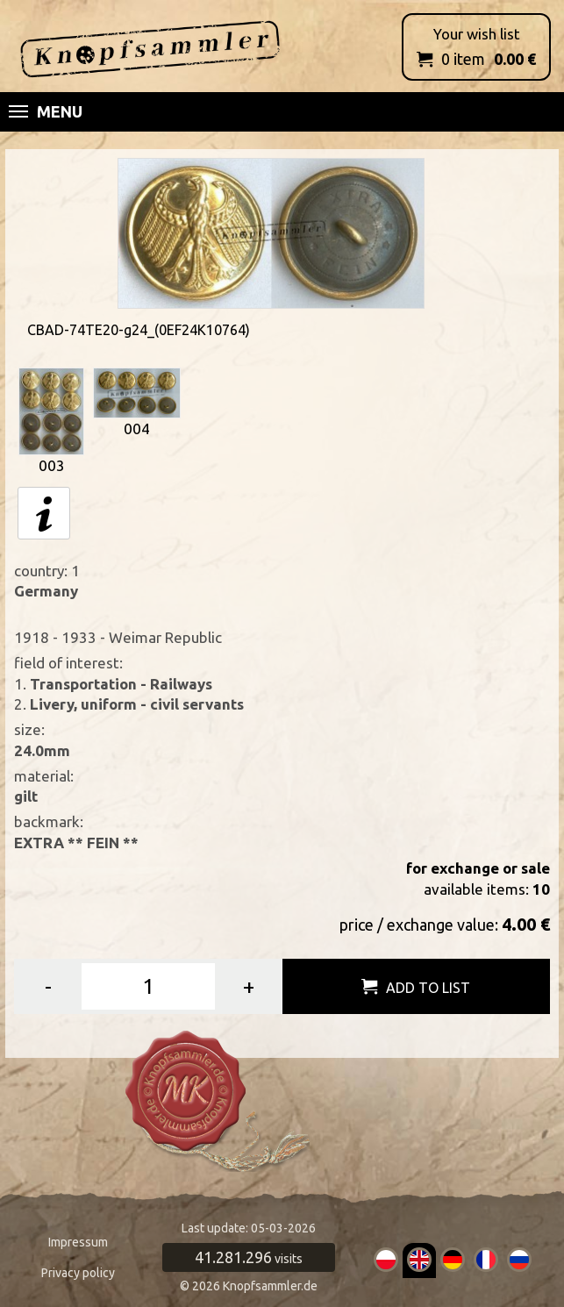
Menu (45, 111)
